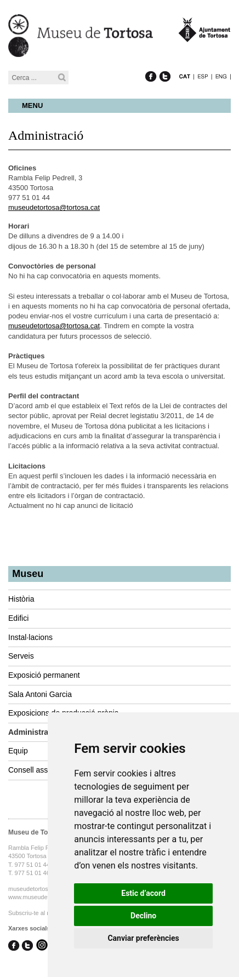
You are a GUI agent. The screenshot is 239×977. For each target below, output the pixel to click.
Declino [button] (143, 915)
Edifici (18, 618)
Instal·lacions (30, 637)
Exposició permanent (44, 675)
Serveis (21, 656)
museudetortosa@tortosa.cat (54, 207)
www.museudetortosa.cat (42, 897)
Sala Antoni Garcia (40, 694)
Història (21, 599)
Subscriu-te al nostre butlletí (45, 913)
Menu (32, 105)
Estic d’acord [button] (143, 893)
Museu (27, 573)
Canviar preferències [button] (143, 938)
